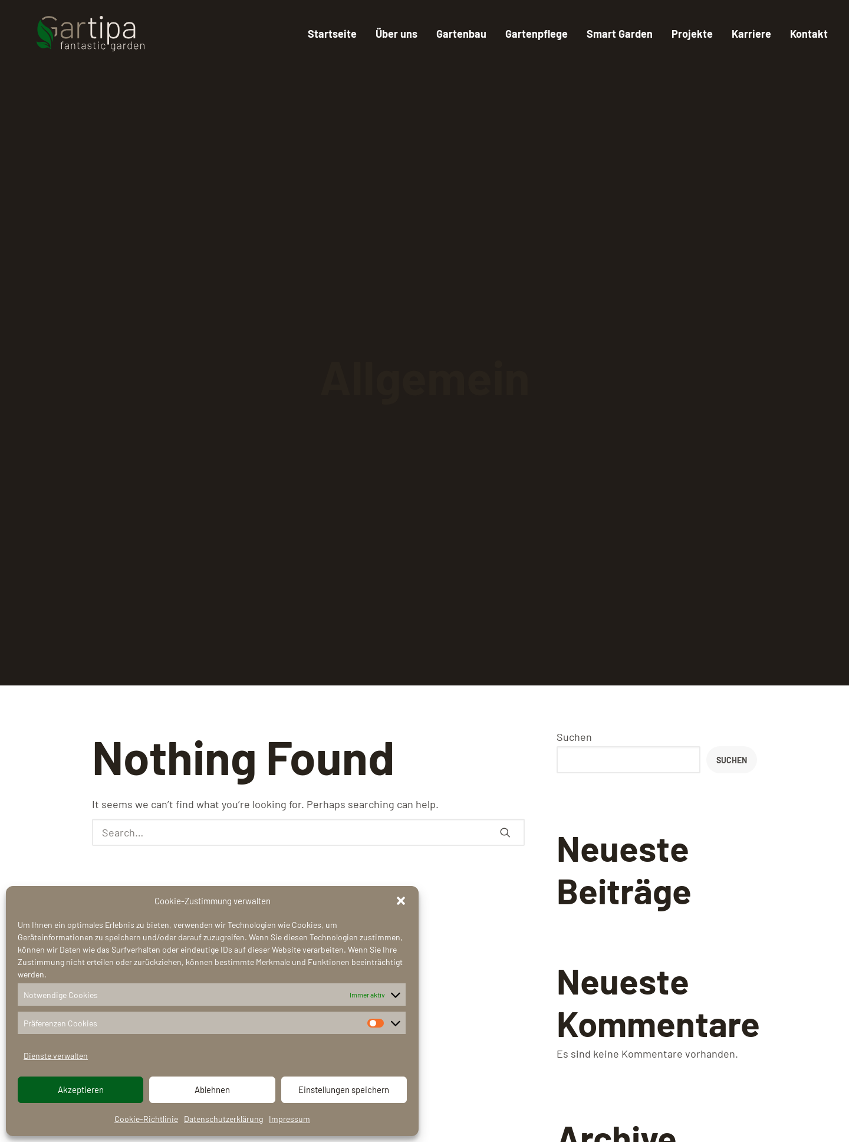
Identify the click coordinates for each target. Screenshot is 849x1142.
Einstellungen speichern (343, 1089)
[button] (401, 901)
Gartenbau (461, 33)
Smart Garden (620, 33)
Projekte (692, 33)
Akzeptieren (81, 1089)
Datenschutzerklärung (223, 1119)
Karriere (751, 33)
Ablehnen (212, 1089)
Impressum (289, 1119)
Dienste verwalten (56, 1056)
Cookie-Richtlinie (146, 1119)
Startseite (332, 33)
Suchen (574, 736)
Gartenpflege (536, 33)
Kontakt (809, 33)
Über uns (396, 33)
